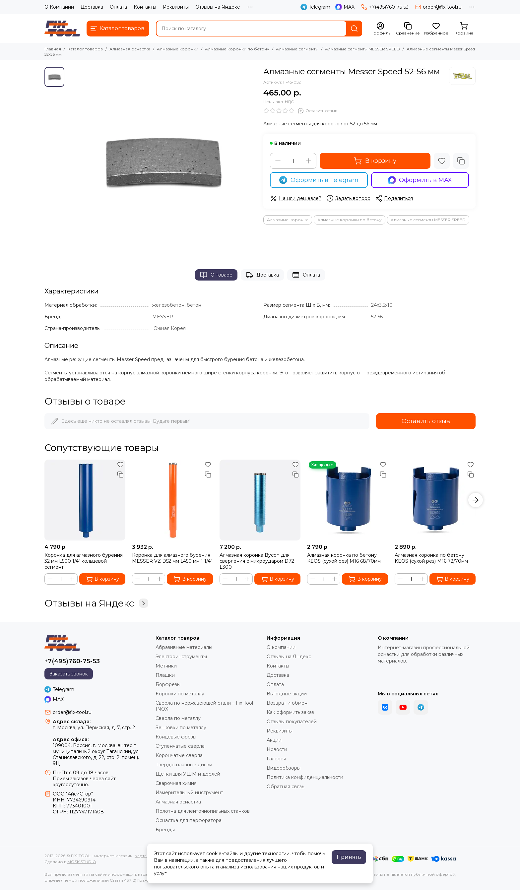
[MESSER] (462, 76)
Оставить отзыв (426, 421)
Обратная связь (285, 787)
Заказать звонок (68, 674)
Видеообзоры (283, 768)
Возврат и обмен (287, 703)
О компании (281, 647)
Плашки (165, 675)
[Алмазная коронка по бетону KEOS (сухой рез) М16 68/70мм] (347, 500)
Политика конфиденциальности (305, 777)
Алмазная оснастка (129, 48)
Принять (349, 857)
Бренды (165, 830)
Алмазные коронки (177, 48)
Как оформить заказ (290, 712)
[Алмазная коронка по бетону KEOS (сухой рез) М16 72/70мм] (435, 500)
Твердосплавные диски (184, 765)
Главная (52, 48)
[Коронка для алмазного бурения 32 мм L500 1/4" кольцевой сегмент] (84, 500)
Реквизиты (176, 7)
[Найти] (354, 28)
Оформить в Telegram (318, 180)
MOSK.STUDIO (81, 861)
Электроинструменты (181, 657)
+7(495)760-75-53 (385, 7)
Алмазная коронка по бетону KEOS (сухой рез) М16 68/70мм (344, 558)
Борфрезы (168, 684)
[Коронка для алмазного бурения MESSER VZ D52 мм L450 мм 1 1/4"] (172, 500)
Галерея (276, 759)
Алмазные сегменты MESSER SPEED (362, 48)
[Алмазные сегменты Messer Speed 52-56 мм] (162, 161)
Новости (277, 749)
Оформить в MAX (420, 180)
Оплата (118, 7)
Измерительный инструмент (189, 792)
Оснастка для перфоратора (189, 820)
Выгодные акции (287, 694)
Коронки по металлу (180, 694)
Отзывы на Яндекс (217, 7)
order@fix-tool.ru (438, 7)
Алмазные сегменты (297, 48)
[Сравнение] (408, 29)
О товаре (216, 275)
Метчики (166, 666)
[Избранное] (436, 29)
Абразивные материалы (184, 647)
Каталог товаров (85, 48)
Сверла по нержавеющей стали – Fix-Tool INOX (204, 706)
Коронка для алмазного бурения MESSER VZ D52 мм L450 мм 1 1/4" (172, 558)
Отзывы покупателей (292, 722)
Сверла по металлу (178, 718)
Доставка (92, 7)
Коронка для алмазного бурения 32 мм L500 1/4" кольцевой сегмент (83, 561)
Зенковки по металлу (181, 728)
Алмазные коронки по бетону (237, 48)
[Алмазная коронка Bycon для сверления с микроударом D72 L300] (260, 500)
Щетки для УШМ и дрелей (188, 774)
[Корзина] (464, 29)
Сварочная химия (176, 783)
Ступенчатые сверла (180, 746)
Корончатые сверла (179, 755)
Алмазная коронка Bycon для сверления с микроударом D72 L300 (257, 561)
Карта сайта (147, 855)
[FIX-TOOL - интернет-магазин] (62, 28)
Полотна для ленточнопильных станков (203, 811)
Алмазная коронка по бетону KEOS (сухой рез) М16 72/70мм (431, 558)
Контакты (145, 7)
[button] (475, 500)
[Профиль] (380, 29)
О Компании (59, 7)
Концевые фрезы (176, 737)
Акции (274, 740)
